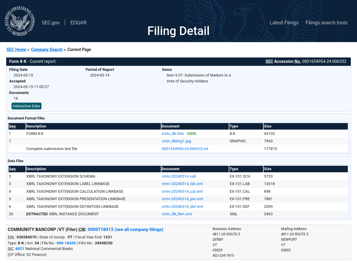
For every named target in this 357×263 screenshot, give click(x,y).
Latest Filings (284, 22)
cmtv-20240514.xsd (179, 176)
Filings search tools (326, 22)
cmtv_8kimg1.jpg (176, 141)
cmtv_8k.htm (173, 133)
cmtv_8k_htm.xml (177, 214)
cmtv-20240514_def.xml (182, 206)
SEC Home (16, 49)
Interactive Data (26, 106)
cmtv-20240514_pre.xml (182, 199)
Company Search (47, 49)
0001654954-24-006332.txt (185, 148)
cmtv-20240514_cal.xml (182, 191)
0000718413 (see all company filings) (126, 229)
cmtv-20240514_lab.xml (182, 183)
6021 (19, 248)
